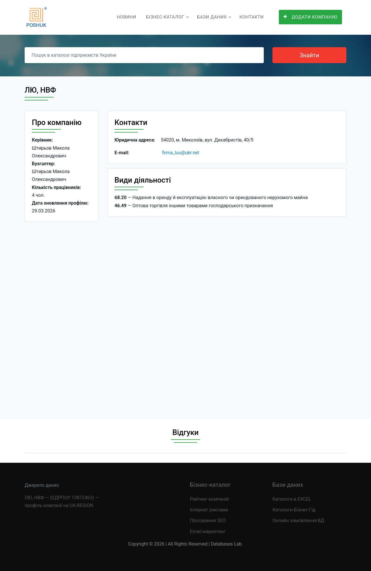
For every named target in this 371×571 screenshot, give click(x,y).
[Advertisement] (62, 316)
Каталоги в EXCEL (291, 499)
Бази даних (212, 17)
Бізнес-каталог (165, 17)
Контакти (251, 17)
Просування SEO (208, 520)
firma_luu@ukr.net (180, 152)
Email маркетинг (207, 531)
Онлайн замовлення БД (298, 520)
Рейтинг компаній (209, 499)
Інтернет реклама (209, 510)
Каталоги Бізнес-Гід (293, 510)
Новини (126, 17)
